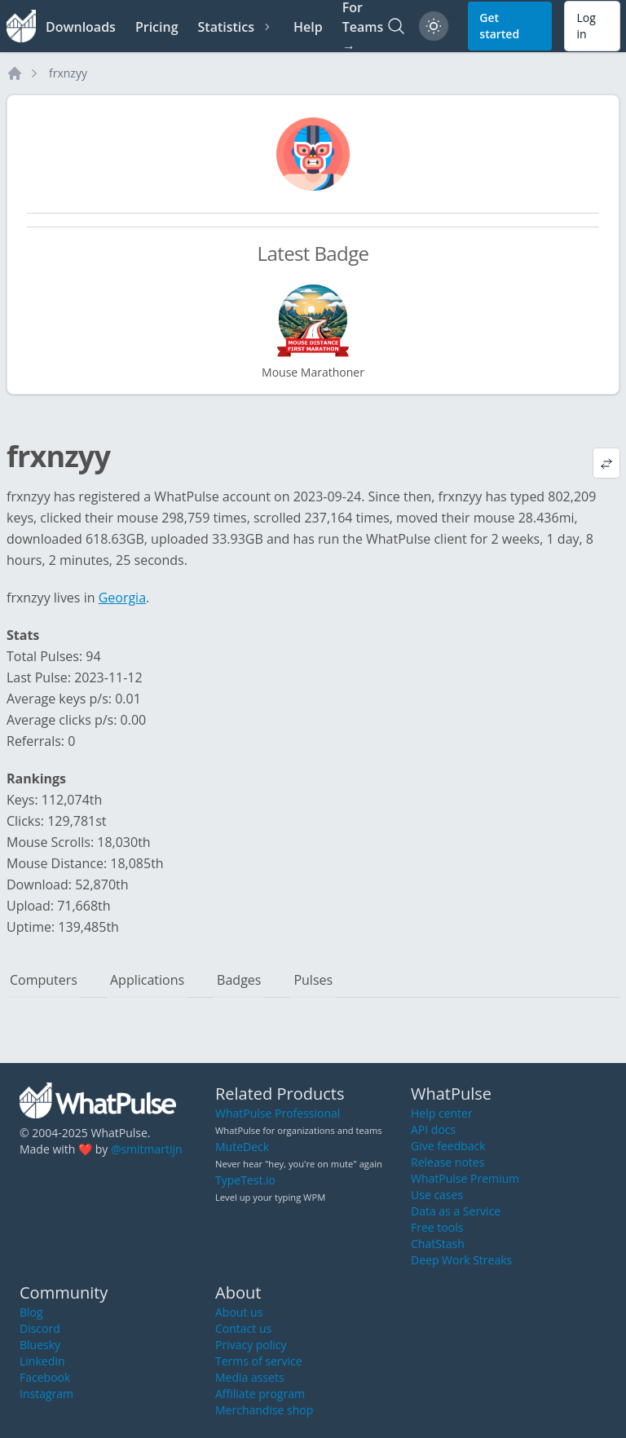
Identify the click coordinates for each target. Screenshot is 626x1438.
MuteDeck (242, 1146)
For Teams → (363, 26)
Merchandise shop (264, 1410)
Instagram (46, 1393)
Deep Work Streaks (461, 1260)
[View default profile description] (606, 463)
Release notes (447, 1162)
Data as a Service (455, 1211)
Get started (499, 26)
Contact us (243, 1328)
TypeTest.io (245, 1180)
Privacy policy (251, 1344)
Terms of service (258, 1361)
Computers (43, 980)
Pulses (313, 980)
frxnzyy (68, 73)
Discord (40, 1328)
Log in (585, 26)
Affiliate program (260, 1393)
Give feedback (448, 1145)
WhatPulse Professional (277, 1113)
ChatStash (438, 1243)
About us (238, 1312)
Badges (239, 980)
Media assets (249, 1377)
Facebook (45, 1377)
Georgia (122, 598)
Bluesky (40, 1344)
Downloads (81, 27)
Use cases (437, 1194)
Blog (31, 1312)
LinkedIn (42, 1361)
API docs (433, 1129)
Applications (147, 980)
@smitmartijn (147, 1149)
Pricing (157, 27)
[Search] (396, 26)
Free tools (437, 1227)
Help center (442, 1113)
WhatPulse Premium (465, 1178)
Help (308, 27)
